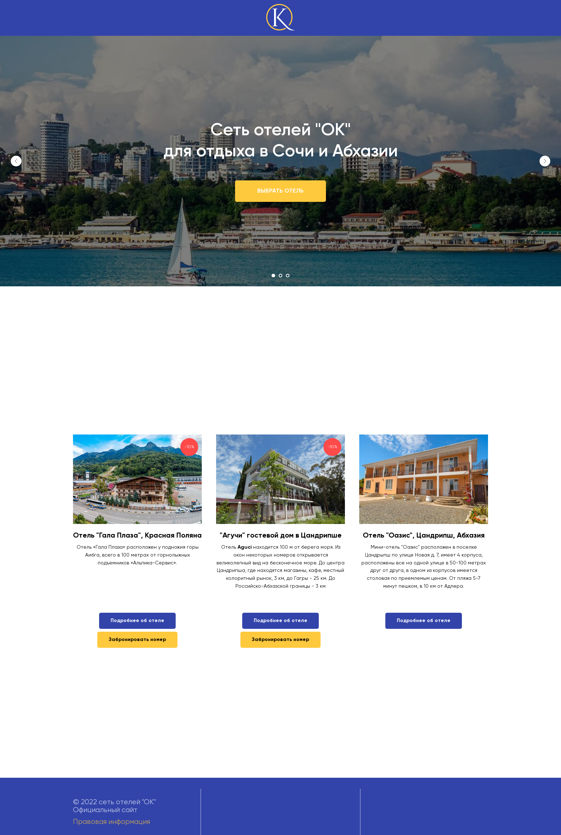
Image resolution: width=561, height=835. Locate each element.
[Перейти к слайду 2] (280, 275)
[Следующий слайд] (545, 161)
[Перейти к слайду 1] (273, 275)
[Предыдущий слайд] (16, 161)
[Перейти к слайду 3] (287, 275)
